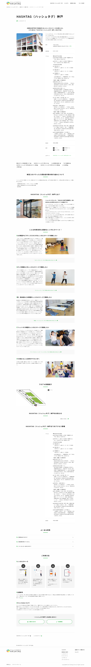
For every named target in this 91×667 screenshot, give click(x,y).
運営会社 (8, 664)
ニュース (76, 652)
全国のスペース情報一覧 (79, 649)
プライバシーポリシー (16, 664)
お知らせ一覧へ (64, 418)
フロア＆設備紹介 (66, 163)
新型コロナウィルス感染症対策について (23, 163)
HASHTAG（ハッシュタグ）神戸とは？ (40, 163)
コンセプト (66, 3)
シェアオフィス (64, 657)
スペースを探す (81, 3)
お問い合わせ (31, 621)
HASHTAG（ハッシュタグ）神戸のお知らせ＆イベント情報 (26, 165)
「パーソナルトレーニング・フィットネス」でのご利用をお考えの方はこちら (45, 352)
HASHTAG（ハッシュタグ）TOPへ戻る (24, 645)
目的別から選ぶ (73, 3)
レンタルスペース (38, 635)
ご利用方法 (18, 166)
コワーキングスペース (65, 659)
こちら (21, 597)
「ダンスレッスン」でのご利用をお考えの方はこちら (45, 290)
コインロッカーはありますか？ (24, 546)
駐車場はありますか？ (23, 537)
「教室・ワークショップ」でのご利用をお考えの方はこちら (45, 320)
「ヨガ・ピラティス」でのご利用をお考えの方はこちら (45, 260)
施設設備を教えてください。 (24, 541)
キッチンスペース (65, 655)
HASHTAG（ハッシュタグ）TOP (56, 3)
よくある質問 (64, 165)
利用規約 (59, 621)
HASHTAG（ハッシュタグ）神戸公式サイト (62, 155)
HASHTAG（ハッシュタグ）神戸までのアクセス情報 (50, 165)
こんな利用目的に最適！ (55, 163)
